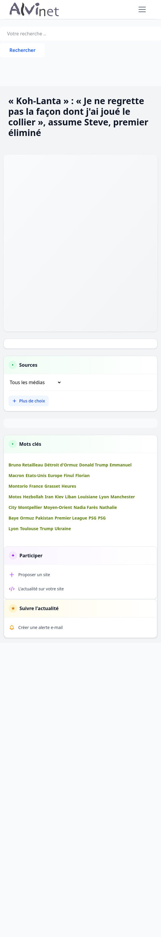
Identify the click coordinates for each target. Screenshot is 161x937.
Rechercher (22, 50)
